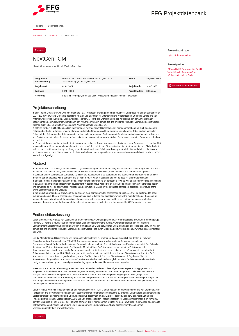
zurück (39, 50)
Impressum (162, 331)
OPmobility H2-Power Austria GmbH (185, 69)
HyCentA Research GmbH (180, 55)
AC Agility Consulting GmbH (181, 75)
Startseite (37, 35)
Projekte (40, 25)
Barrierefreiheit (151, 331)
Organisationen (56, 26)
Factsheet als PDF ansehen (183, 85)
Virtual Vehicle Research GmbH (183, 72)
